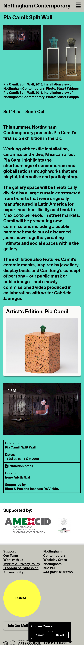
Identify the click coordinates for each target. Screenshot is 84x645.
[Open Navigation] (78, 4)
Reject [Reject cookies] (60, 635)
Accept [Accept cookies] (40, 635)
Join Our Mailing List (23, 626)
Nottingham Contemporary (36, 6)
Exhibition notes (19, 466)
